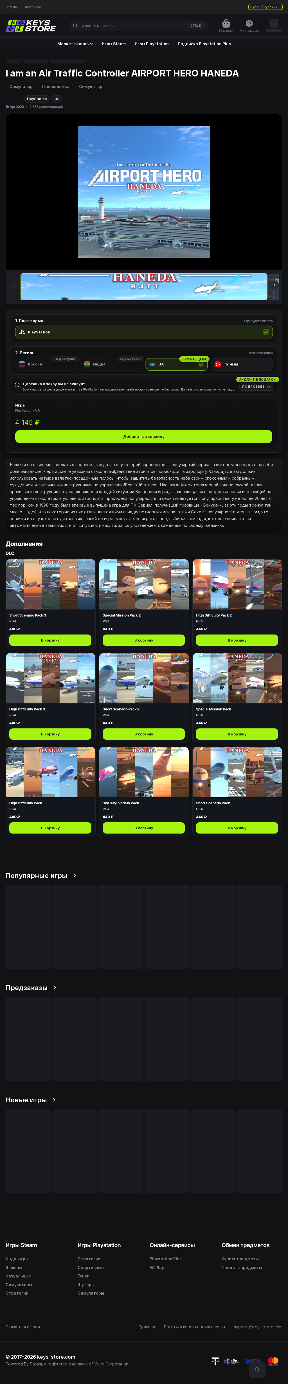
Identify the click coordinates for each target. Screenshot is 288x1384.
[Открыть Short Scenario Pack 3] (50, 604)
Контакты (33, 7)
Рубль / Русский (265, 7)
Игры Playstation (152, 44)
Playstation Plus (166, 1258)
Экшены (14, 1267)
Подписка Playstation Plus (204, 44)
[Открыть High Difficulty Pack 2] (237, 604)
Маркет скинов (75, 44)
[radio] (144, 332)
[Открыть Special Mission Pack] (237, 698)
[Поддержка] (257, 1370)
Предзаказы (31, 988)
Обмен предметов (245, 1245)
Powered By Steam (24, 1364)
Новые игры (30, 1100)
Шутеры (86, 1284)
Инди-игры (17, 1258)
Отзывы (12, 7)
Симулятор (21, 86)
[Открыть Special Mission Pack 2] (144, 604)
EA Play (157, 1267)
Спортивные (91, 1267)
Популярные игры (41, 876)
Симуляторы (19, 1284)
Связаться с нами (23, 1326)
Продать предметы (242, 1267)
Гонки (83, 1276)
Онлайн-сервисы (172, 1245)
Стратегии (17, 1293)
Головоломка (55, 86)
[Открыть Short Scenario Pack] (237, 792)
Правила (147, 1326)
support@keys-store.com (258, 1326)
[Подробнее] (256, 387)
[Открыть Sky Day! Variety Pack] (144, 792)
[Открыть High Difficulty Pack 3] (50, 698)
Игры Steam (114, 44)
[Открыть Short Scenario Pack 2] (144, 698)
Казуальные (18, 1276)
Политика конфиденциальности (194, 1326)
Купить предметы (240, 1258)
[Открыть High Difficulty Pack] (50, 792)
